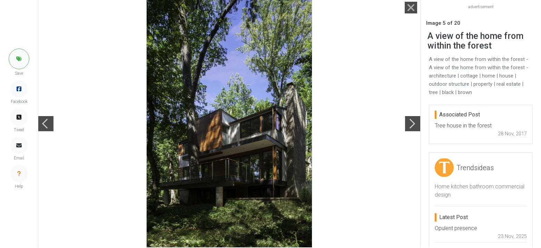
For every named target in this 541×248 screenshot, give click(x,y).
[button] (19, 59)
